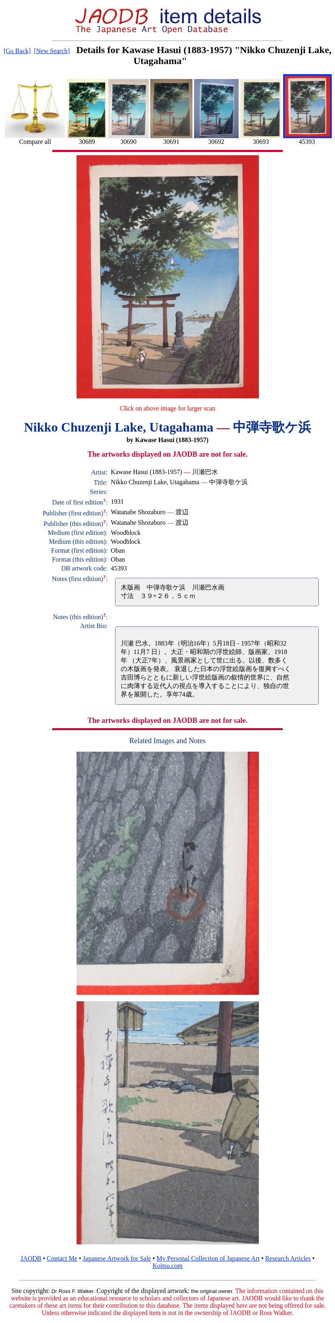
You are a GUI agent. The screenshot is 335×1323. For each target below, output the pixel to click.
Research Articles (288, 1258)
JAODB (30, 1258)
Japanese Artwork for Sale (117, 1258)
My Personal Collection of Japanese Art (208, 1258)
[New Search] (52, 50)
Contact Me (62, 1258)
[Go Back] (17, 50)
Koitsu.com (167, 1265)
